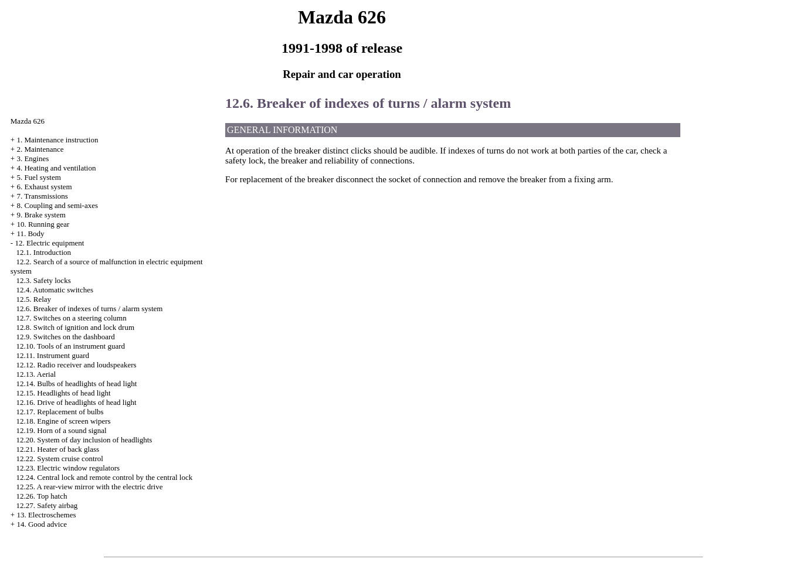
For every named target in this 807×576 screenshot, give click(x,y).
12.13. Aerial (36, 374)
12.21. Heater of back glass (58, 449)
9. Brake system (40, 214)
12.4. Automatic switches (54, 289)
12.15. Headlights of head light (63, 392)
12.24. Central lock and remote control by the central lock (104, 477)
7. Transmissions (41, 196)
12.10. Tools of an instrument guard (71, 346)
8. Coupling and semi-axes (57, 205)
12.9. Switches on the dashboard (65, 336)
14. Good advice (41, 524)
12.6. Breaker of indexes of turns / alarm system (89, 308)
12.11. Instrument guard (52, 355)
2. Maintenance (39, 149)
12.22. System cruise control (59, 458)
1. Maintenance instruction (57, 139)
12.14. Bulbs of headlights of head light (76, 383)
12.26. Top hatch (41, 496)
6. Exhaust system (44, 186)
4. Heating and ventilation (56, 167)
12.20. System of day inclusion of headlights (84, 439)
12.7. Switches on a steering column (71, 317)
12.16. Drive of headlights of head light (76, 402)
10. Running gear (42, 224)
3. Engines (32, 158)
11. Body (30, 233)
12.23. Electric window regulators (68, 467)
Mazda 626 (28, 121)
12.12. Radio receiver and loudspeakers (76, 364)
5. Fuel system (38, 177)
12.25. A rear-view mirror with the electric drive (89, 486)
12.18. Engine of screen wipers (63, 421)
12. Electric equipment (49, 242)
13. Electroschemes (46, 514)
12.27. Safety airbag (47, 505)
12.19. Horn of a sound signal (61, 430)
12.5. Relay (34, 299)
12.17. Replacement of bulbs (60, 411)
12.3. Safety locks (43, 280)
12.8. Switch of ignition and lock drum (75, 327)
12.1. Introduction (44, 252)
